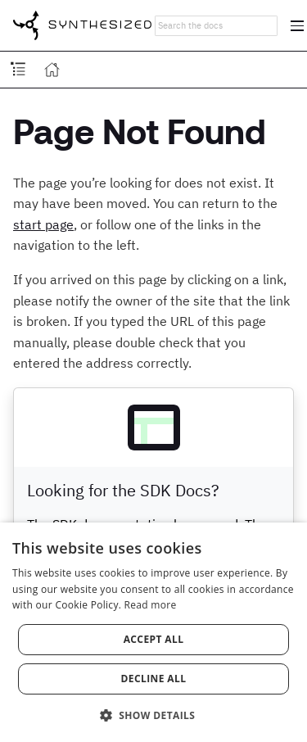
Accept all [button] (154, 639)
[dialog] (153, 632)
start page (43, 224)
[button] (154, 714)
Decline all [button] (154, 678)
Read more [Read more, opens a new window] (150, 605)
